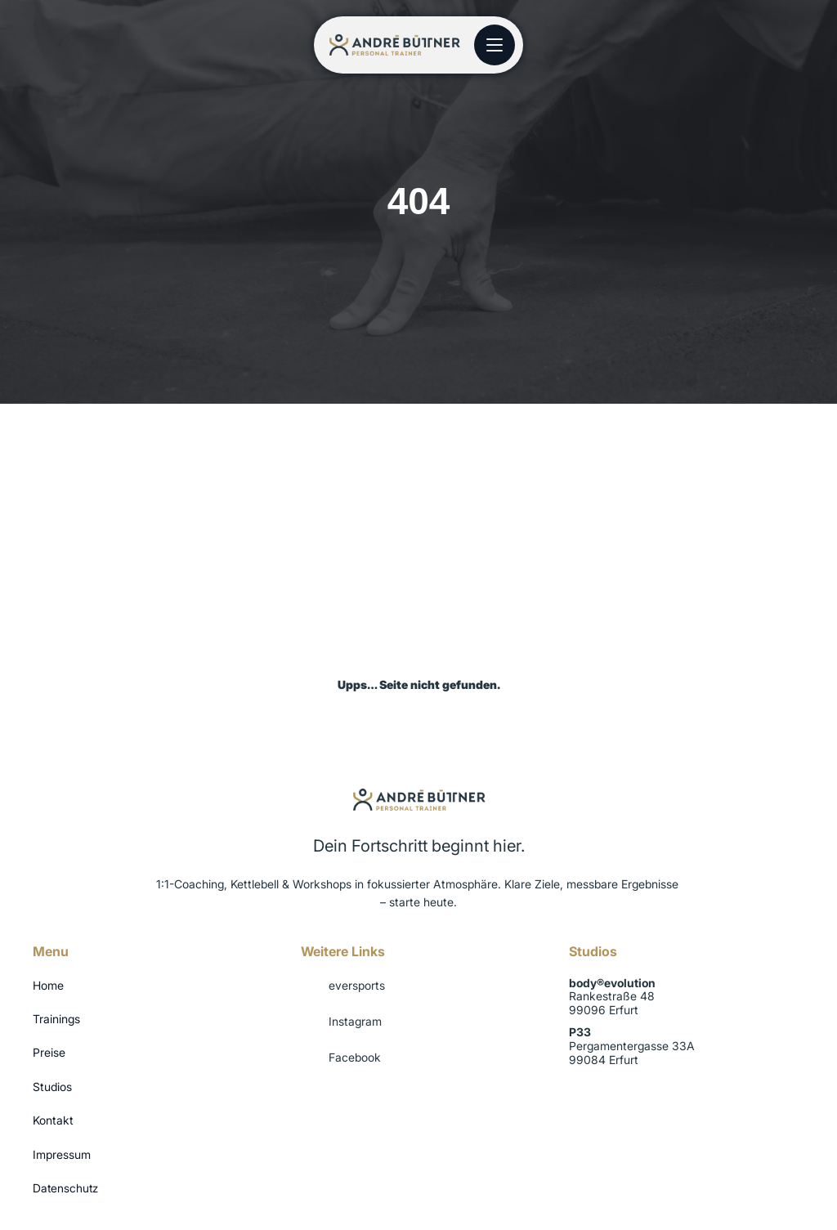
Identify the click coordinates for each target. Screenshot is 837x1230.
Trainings (56, 1019)
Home (48, 985)
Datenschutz (65, 1188)
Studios (52, 1087)
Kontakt (53, 1120)
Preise (49, 1052)
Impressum (62, 1154)
